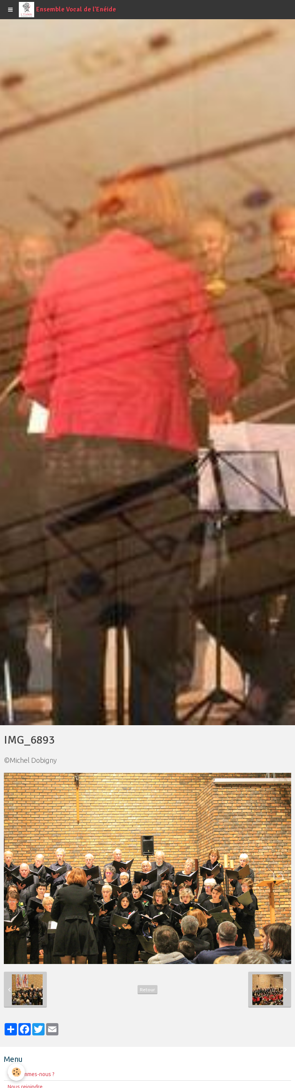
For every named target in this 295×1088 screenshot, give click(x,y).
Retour (147, 989)
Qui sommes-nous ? (31, 1074)
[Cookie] (16, 1072)
